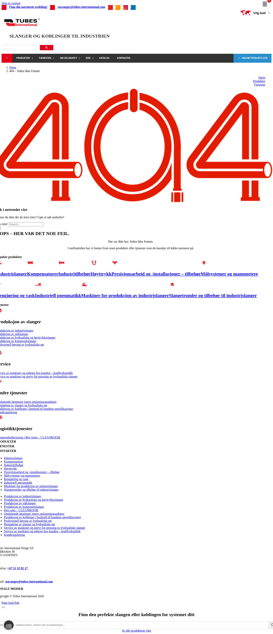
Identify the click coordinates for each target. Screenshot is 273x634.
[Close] (3, 607)
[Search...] (26, 224)
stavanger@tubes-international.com (81, 7)
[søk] (20, 47)
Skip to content (11, 3)
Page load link (10, 602)
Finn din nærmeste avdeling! (28, 7)
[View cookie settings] (9, 625)
